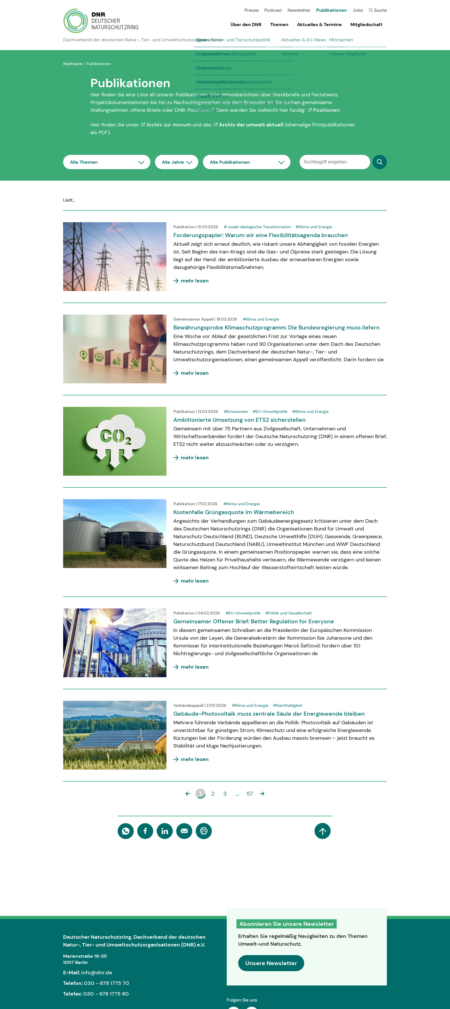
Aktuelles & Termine (319, 25)
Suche (378, 10)
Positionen (326, 110)
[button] (188, 794)
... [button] (237, 793)
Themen (279, 25)
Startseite (72, 64)
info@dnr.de (96, 972)
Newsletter (299, 10)
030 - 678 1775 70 (106, 983)
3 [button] (225, 793)
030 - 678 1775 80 (106, 993)
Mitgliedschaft (366, 25)
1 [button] (200, 793)
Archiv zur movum (168, 124)
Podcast (273, 10)
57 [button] (250, 793)
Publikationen (331, 10)
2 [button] (212, 793)
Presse (252, 10)
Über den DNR (245, 25)
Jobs (358, 10)
